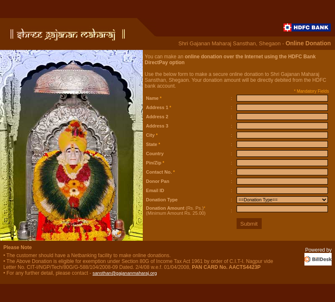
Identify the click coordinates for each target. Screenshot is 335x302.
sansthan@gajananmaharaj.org (125, 273)
